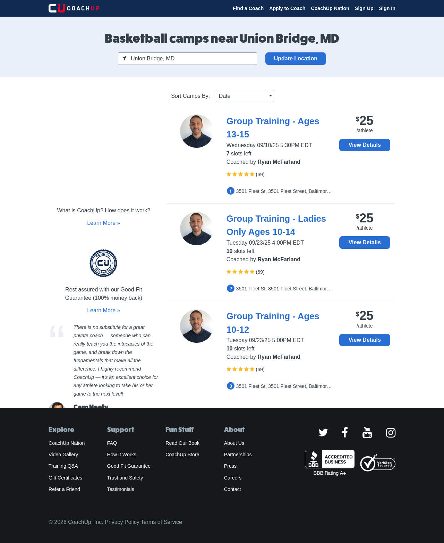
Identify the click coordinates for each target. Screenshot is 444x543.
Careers (233, 478)
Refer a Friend (64, 489)
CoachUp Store (182, 454)
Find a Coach (248, 8)
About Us (234, 443)
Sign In (387, 8)
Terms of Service (161, 522)
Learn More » (103, 223)
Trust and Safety (125, 478)
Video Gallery (63, 454)
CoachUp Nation (330, 8)
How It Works (121, 454)
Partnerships (238, 454)
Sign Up (364, 8)
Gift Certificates (65, 478)
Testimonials (120, 489)
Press (230, 466)
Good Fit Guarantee (129, 466)
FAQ (112, 443)
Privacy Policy (122, 522)
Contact (232, 489)
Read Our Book (182, 443)
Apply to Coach (287, 8)
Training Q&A (63, 466)
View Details (365, 145)
